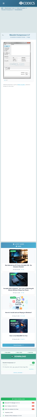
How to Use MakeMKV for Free (18, 336)
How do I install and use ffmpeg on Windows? (18, 312)
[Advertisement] (18, 22)
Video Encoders (21, 84)
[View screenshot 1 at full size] (18, 60)
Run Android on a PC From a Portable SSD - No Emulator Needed (18, 266)
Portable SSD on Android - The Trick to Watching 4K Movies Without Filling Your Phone (18, 289)
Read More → (32, 369)
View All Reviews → (18, 372)
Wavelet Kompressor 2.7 (9, 362)
